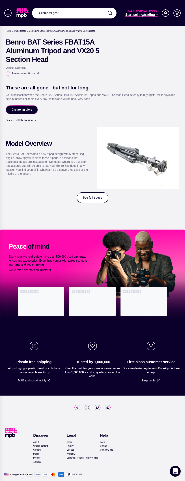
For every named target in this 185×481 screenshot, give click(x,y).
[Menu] (8, 13)
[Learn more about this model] (25, 73)
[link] (23, 13)
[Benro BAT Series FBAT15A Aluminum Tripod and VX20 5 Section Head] (62, 31)
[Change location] (18, 474)
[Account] (165, 13)
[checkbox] (8, 74)
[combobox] (74, 13)
